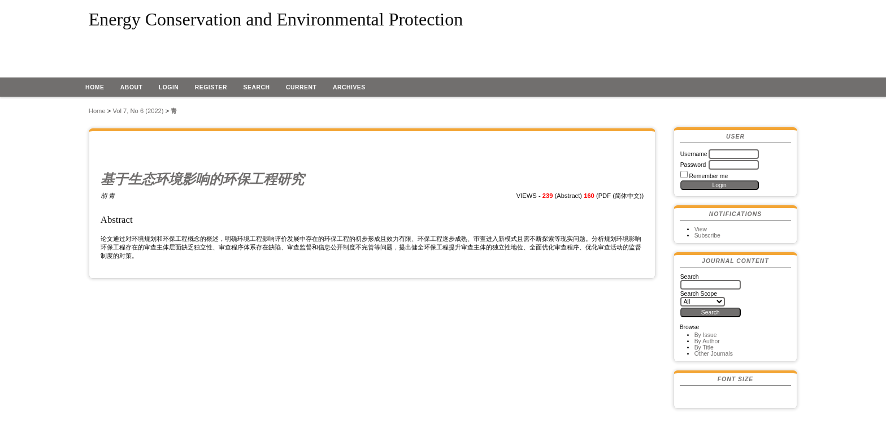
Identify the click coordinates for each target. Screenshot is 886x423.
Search (257, 87)
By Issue (705, 335)
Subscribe (707, 235)
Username (693, 154)
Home (94, 87)
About (131, 87)
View (700, 229)
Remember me (708, 176)
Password (693, 165)
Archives (349, 87)
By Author (707, 341)
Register (211, 87)
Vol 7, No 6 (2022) (137, 110)
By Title (704, 347)
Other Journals (713, 354)
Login (169, 87)
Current (301, 87)
